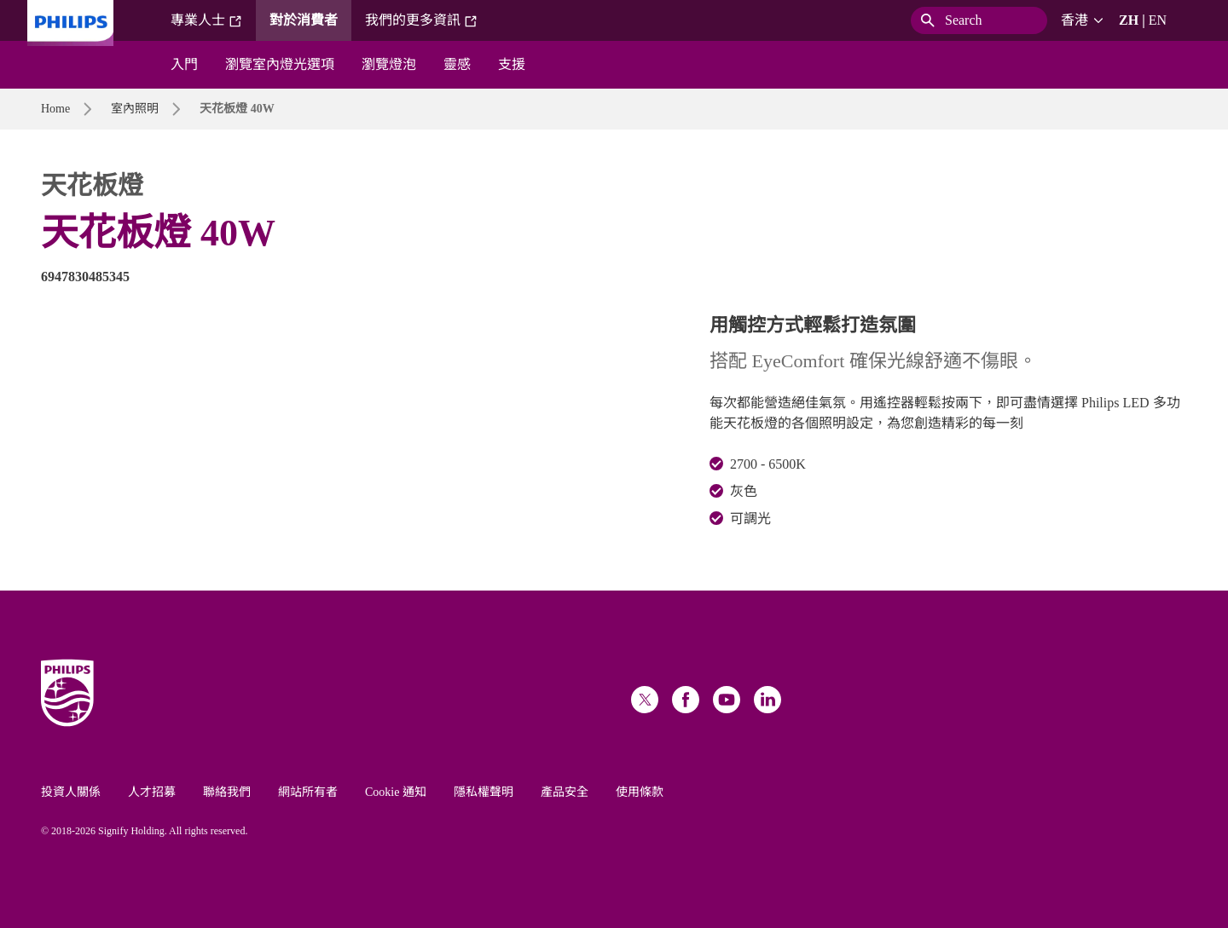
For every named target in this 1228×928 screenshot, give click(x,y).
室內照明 (135, 108)
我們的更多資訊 (421, 20)
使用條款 (639, 792)
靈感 (457, 64)
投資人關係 (71, 792)
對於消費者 (303, 20)
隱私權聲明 (483, 792)
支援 (511, 64)
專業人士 (206, 20)
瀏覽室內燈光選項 (279, 64)
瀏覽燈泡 (389, 64)
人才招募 (152, 792)
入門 (184, 64)
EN (1158, 20)
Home (55, 108)
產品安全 (564, 792)
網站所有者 (308, 792)
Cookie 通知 (395, 792)
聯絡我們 (227, 792)
